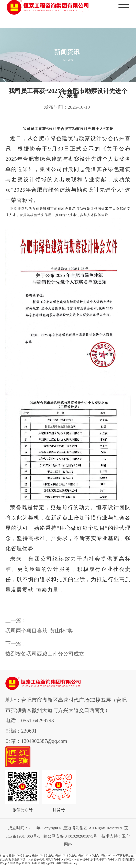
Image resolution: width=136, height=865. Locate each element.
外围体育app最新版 (18, 863)
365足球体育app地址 (43, 863)
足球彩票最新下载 (14, 859)
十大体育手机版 (35, 859)
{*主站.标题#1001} (11, 855)
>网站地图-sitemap (66, 863)
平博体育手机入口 (110, 859)
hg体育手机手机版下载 (85, 859)
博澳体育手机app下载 (58, 859)
